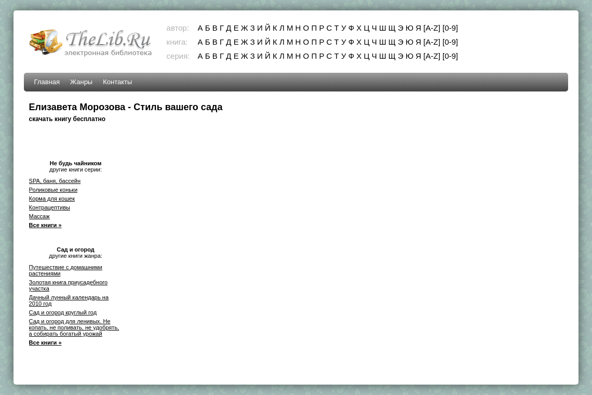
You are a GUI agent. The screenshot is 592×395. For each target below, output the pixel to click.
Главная (47, 82)
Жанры (81, 82)
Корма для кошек (52, 198)
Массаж (39, 216)
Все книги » (45, 225)
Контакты (117, 82)
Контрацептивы (49, 207)
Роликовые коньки (53, 190)
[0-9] (450, 27)
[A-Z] (431, 27)
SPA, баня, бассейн (55, 181)
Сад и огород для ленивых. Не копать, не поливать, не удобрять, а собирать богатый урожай (74, 327)
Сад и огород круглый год (63, 312)
